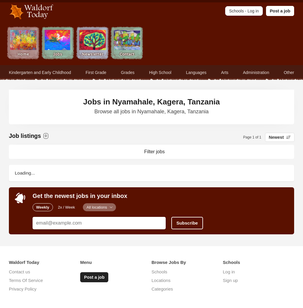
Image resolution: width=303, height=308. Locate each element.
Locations (161, 280)
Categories (162, 288)
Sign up (230, 280)
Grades (128, 72)
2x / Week (66, 207)
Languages (196, 72)
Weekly (42, 207)
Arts (224, 72)
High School (160, 72)
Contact (127, 44)
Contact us (19, 271)
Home (23, 44)
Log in (229, 271)
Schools (159, 271)
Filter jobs (154, 151)
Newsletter (92, 44)
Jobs (58, 44)
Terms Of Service (26, 280)
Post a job (280, 11)
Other (289, 72)
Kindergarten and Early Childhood (40, 72)
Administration (256, 72)
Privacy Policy (22, 288)
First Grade (96, 72)
